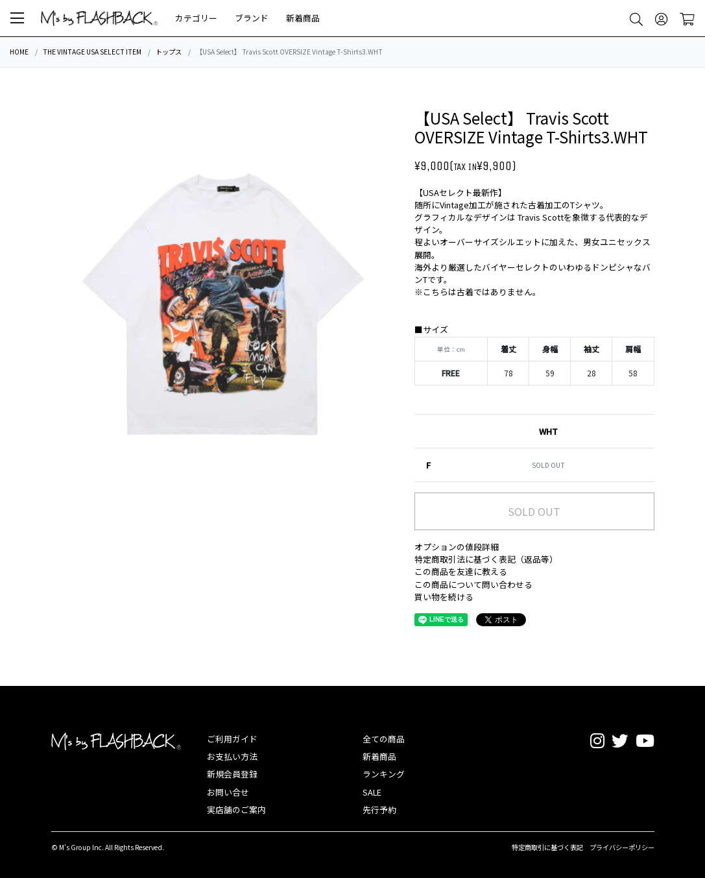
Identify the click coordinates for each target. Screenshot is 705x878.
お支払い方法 (232, 756)
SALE (372, 792)
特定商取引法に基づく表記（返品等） (486, 559)
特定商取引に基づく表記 (547, 847)
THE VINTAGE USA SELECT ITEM (92, 51)
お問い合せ (228, 792)
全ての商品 (384, 739)
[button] (17, 18)
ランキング (384, 774)
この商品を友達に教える (460, 571)
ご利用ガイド (232, 739)
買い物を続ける (443, 597)
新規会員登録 (232, 774)
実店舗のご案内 (236, 809)
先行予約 (379, 809)
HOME (19, 51)
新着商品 (303, 18)
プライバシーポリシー (622, 847)
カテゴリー (196, 18)
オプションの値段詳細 (456, 547)
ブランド (252, 18)
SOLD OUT (534, 511)
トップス (169, 51)
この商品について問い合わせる (473, 584)
